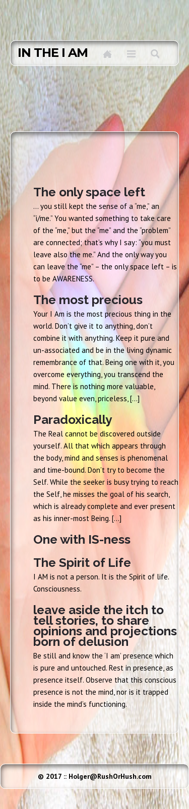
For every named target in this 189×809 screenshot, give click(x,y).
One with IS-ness (82, 539)
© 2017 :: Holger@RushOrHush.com (95, 776)
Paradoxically (72, 419)
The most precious (88, 299)
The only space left (89, 192)
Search (155, 53)
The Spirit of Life (82, 562)
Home (107, 54)
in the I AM (53, 53)
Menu (131, 54)
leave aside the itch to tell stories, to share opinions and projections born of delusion (105, 626)
